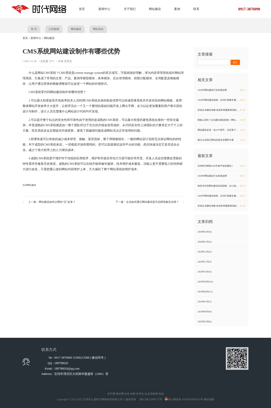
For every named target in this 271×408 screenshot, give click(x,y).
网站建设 (155, 9)
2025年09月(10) (205, 281)
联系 (196, 9)
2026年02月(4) (205, 231)
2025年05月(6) (205, 321)
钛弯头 (140, 393)
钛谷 (127, 393)
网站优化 (98, 29)
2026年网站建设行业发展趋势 (222, 90)
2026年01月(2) (205, 241)
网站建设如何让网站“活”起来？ (57, 202)
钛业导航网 (151, 393)
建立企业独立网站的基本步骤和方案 (222, 140)
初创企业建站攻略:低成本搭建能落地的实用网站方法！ (223, 110)
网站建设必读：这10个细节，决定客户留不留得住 (222, 130)
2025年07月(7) (205, 301)
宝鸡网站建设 (29, 185)
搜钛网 (120, 393)
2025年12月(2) (205, 251)
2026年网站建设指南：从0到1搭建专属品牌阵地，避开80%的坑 (223, 100)
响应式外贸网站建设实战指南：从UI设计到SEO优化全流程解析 (223, 186)
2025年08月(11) (205, 291)
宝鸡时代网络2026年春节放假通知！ (222, 166)
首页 (82, 9)
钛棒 (133, 393)
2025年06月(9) (205, 311)
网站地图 (209, 399)
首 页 (34, 29)
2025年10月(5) (205, 271)
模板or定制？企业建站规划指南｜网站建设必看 (222, 120)
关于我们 (130, 9)
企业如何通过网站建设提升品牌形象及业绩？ (152, 202)
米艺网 (111, 393)
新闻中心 (104, 9)
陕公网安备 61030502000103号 (185, 399)
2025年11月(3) (205, 261)
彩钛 (161, 393)
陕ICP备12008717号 (151, 399)
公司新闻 (54, 29)
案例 (177, 9)
